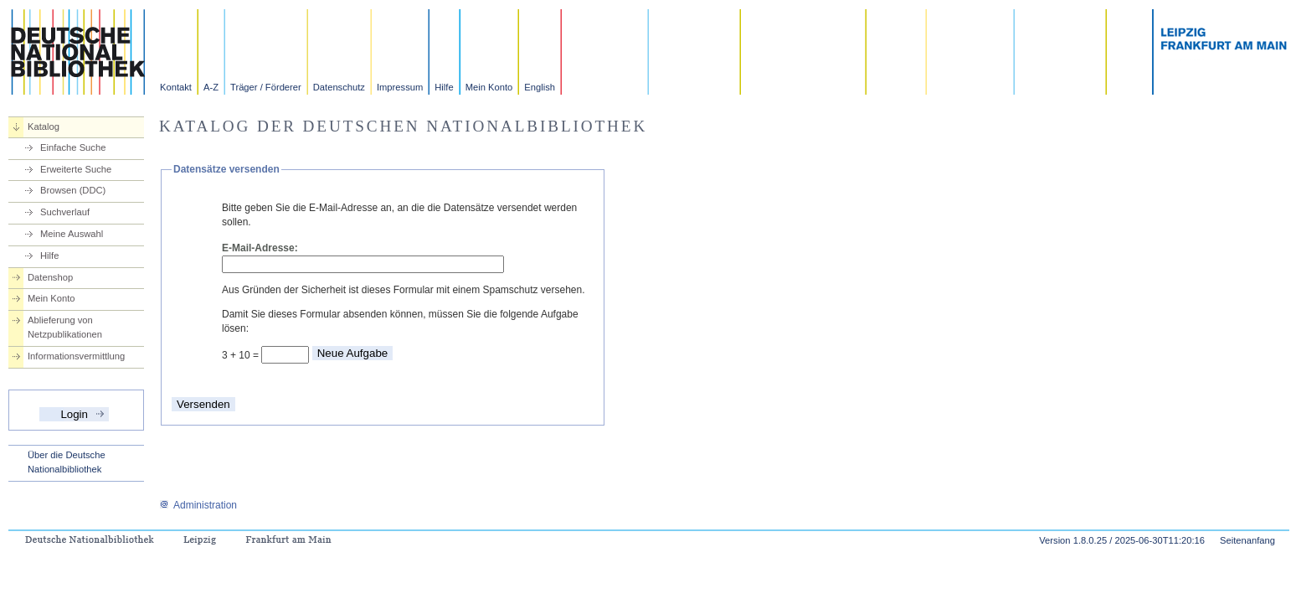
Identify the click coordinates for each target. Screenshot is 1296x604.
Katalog (43, 126)
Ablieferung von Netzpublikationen (65, 327)
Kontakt (176, 87)
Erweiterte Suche (75, 169)
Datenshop (50, 277)
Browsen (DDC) (72, 190)
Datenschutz (339, 87)
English (539, 87)
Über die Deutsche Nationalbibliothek (66, 462)
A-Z (211, 87)
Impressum (400, 87)
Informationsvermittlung (76, 356)
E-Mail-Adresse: (260, 248)
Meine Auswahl (71, 234)
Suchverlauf (65, 212)
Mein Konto (489, 87)
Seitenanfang (1247, 540)
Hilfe (444, 87)
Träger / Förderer (265, 87)
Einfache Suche (72, 147)
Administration (198, 505)
